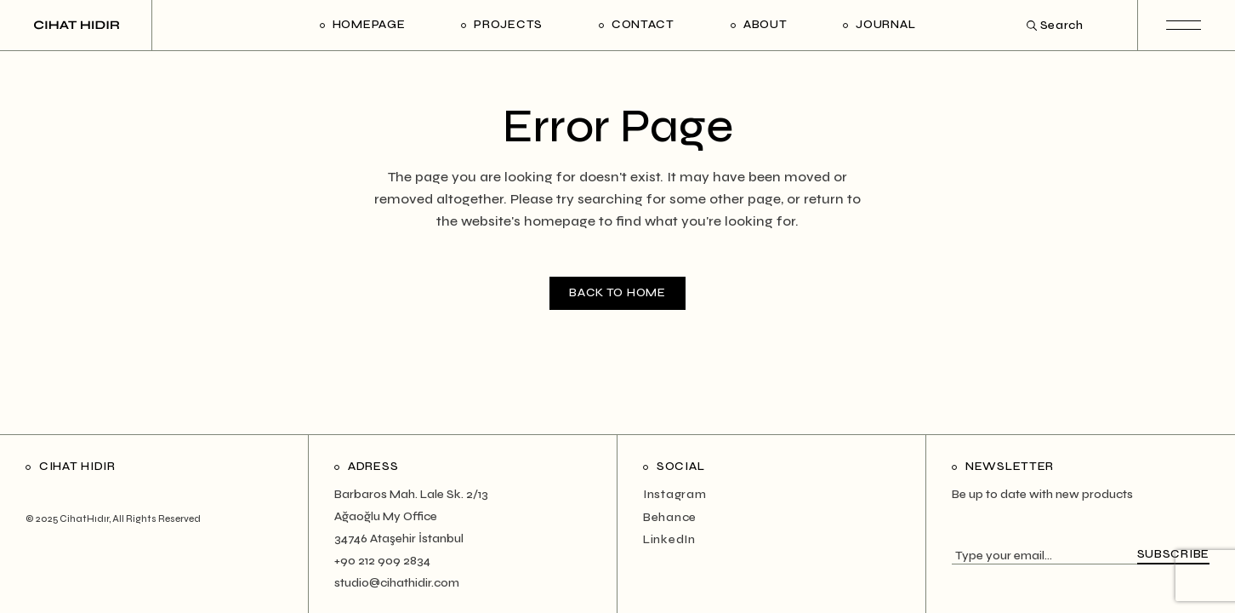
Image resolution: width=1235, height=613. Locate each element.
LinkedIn (669, 539)
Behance (670, 517)
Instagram (674, 494)
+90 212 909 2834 (382, 560)
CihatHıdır (84, 518)
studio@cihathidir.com (396, 583)
